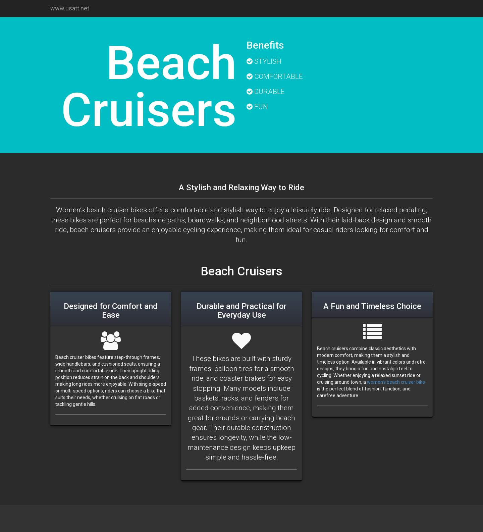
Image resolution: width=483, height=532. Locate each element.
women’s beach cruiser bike (396, 382)
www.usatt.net (69, 8)
